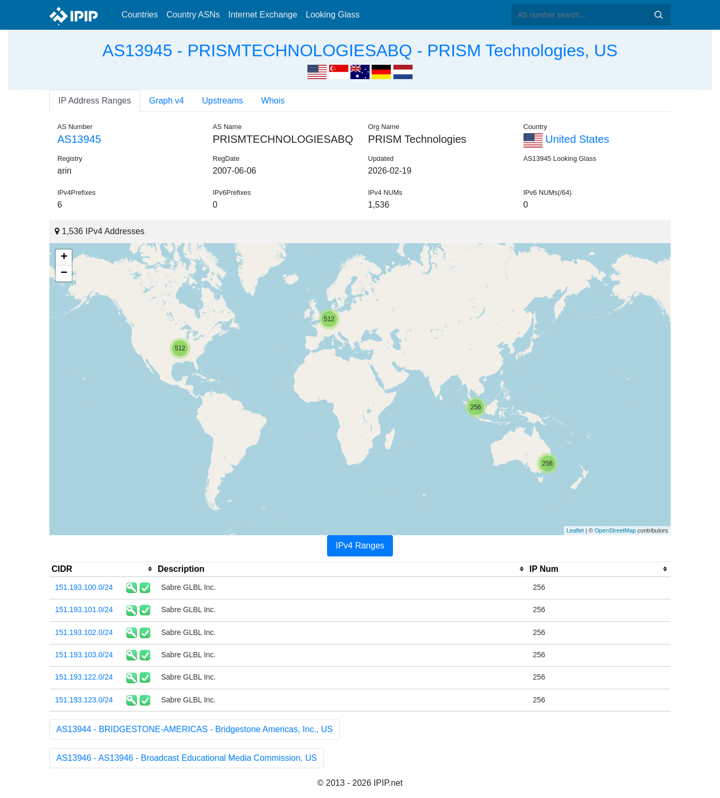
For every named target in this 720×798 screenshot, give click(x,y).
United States (567, 139)
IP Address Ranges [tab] (94, 100)
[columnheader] (102, 569)
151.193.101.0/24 (84, 609)
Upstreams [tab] (222, 100)
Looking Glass (332, 14)
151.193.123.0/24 (84, 700)
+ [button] (64, 257)
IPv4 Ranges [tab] (360, 545)
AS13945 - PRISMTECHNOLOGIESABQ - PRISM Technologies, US (360, 50)
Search (658, 15)
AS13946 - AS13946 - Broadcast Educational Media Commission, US (186, 757)
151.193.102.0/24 (84, 632)
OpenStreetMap (615, 530)
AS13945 (79, 139)
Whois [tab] (273, 100)
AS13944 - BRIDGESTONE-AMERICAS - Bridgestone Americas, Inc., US (194, 729)
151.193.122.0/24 (84, 677)
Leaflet (575, 530)
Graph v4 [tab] (166, 100)
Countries (140, 14)
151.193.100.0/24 (84, 587)
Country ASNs (192, 14)
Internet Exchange (262, 14)
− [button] (64, 273)
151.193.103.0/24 (84, 654)
